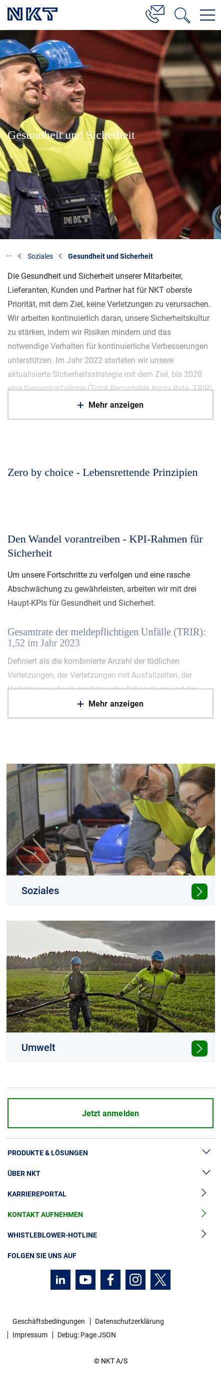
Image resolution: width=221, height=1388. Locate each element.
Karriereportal (111, 1194)
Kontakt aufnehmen (111, 1215)
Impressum (30, 1335)
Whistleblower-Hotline (111, 1235)
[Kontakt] (155, 12)
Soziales (40, 256)
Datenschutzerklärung (129, 1321)
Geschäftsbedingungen (48, 1321)
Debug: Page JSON (87, 1335)
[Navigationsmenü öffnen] (207, 15)
